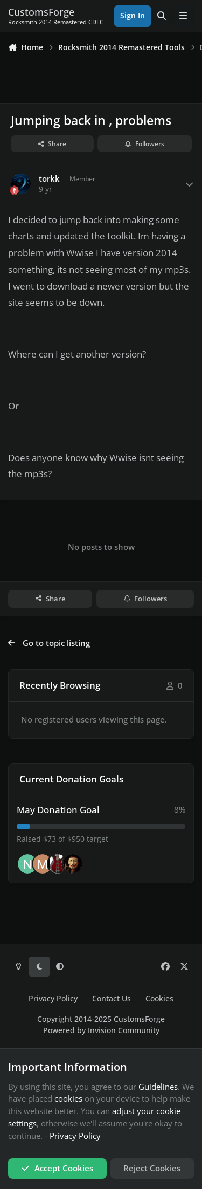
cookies (68, 1098)
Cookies (159, 999)
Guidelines (158, 1086)
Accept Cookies (57, 1168)
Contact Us (111, 999)
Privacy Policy (53, 999)
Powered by (101, 1030)
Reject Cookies (151, 1168)
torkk (49, 179)
